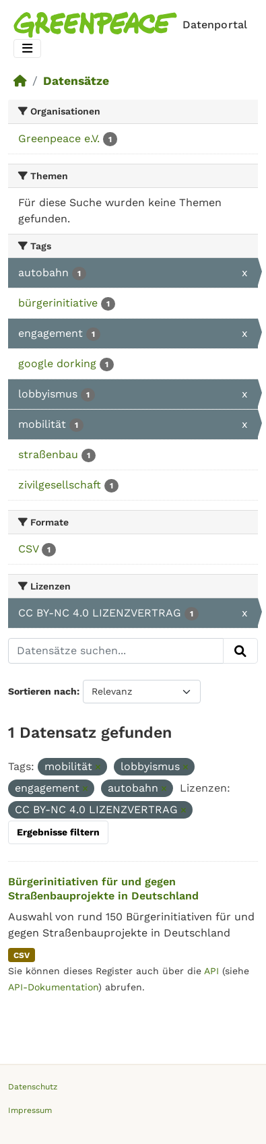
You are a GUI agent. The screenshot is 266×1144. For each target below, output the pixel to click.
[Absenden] (240, 651)
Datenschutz (32, 1086)
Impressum (30, 1110)
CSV (21, 955)
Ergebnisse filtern (58, 832)
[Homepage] (133, 25)
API (211, 970)
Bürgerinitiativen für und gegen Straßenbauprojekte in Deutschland (103, 888)
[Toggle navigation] (27, 49)
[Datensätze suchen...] (116, 651)
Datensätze (76, 81)
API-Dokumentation (53, 987)
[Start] (20, 81)
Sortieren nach (42, 691)
